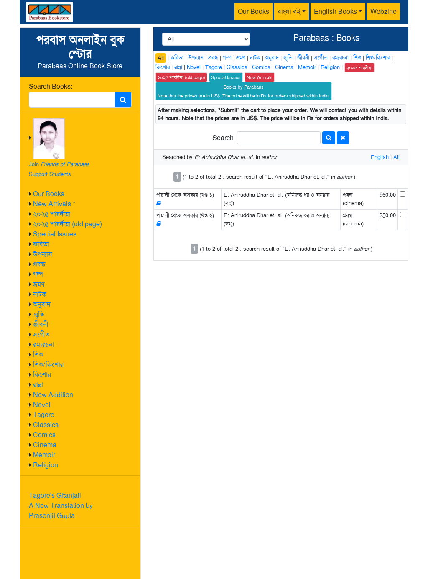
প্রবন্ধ (39, 264)
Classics (46, 424)
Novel (42, 404)
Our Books (253, 11)
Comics (44, 434)
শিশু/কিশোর (48, 364)
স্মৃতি (38, 314)
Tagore (43, 414)
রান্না (38, 384)
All (161, 57)
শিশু (38, 354)
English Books (335, 11)
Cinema (44, 445)
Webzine (383, 11)
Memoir (44, 455)
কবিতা (41, 244)
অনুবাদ (42, 304)
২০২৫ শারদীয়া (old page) (67, 224)
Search (223, 137)
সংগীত (41, 334)
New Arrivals (52, 204)
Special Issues (54, 234)
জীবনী (40, 324)
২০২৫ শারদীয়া (51, 214)
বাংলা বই (289, 11)
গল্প (38, 274)
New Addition (53, 394)
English (380, 157)
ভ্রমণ (38, 284)
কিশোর (42, 374)
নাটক (39, 294)
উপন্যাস (42, 254)
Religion (45, 465)
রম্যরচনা (43, 344)
